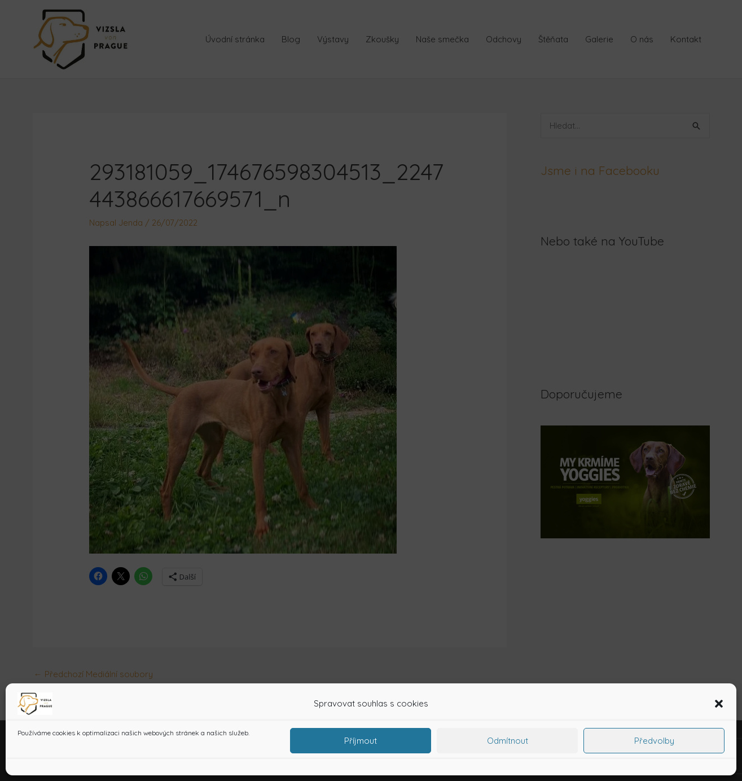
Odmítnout (507, 740)
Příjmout (360, 740)
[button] (719, 703)
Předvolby (654, 740)
